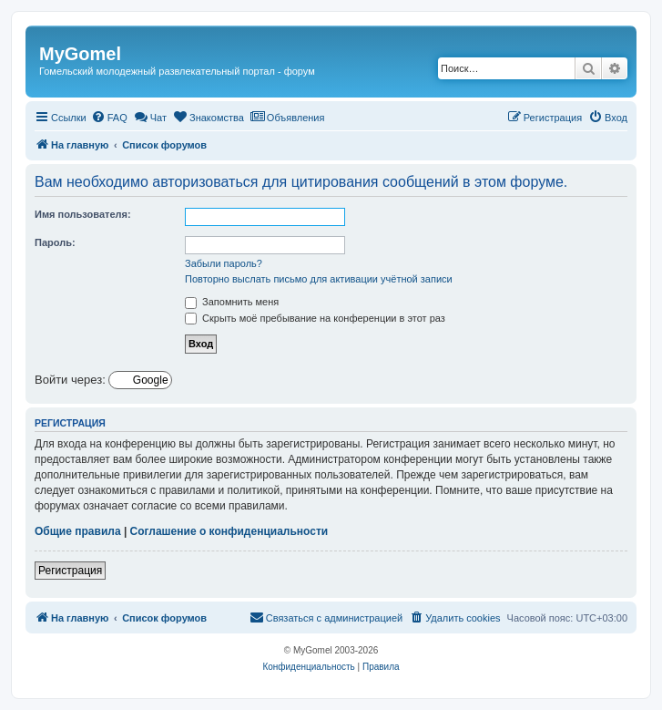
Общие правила (78, 531)
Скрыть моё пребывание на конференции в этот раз (315, 318)
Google (149, 380)
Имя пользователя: (83, 214)
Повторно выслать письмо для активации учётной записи (319, 278)
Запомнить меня (232, 301)
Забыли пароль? (223, 263)
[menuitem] (109, 118)
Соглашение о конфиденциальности (229, 531)
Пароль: (55, 242)
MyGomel (80, 54)
